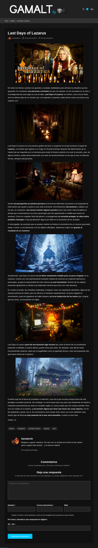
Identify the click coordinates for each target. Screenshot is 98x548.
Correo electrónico (45, 505)
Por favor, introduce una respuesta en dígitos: (27, 519)
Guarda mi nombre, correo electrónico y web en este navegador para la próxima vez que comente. (42, 515)
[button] (29, 450)
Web (66, 505)
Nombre (12, 505)
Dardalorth (27, 438)
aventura (11, 428)
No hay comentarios (46, 38)
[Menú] (92, 9)
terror (54, 428)
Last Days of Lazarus (34, 428)
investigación (21, 428)
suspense (46, 428)
